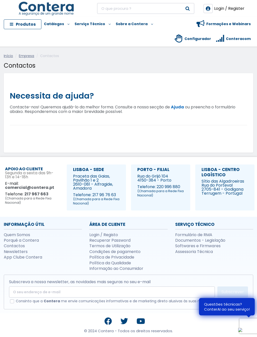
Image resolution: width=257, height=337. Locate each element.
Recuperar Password (110, 240)
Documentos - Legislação (200, 240)
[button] (56, 24)
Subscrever (232, 292)
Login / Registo (103, 235)
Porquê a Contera (21, 240)
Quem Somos (17, 235)
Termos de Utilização (110, 246)
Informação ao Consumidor (116, 269)
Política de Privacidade (111, 257)
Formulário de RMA (193, 235)
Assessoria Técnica (194, 252)
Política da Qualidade (110, 263)
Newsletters (16, 252)
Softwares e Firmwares (198, 246)
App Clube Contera (23, 257)
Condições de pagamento (115, 252)
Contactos (14, 246)
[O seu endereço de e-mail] (112, 292)
